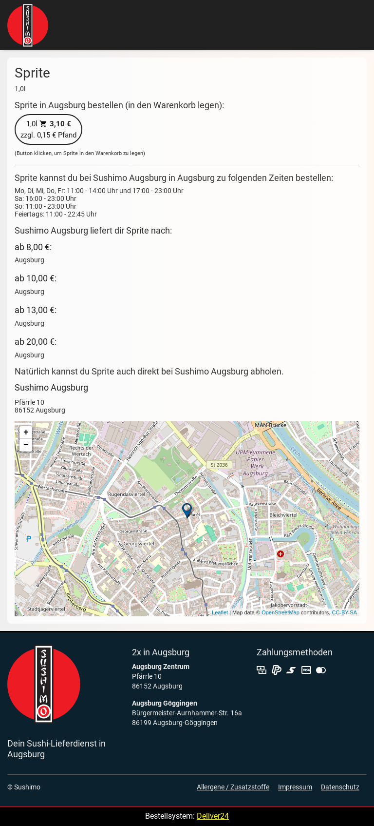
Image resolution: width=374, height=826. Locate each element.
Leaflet (220, 612)
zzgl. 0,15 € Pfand (48, 129)
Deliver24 (213, 816)
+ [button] (26, 432)
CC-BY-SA (344, 612)
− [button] (26, 445)
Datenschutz (340, 787)
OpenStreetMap (280, 612)
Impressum (295, 787)
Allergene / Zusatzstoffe (233, 787)
